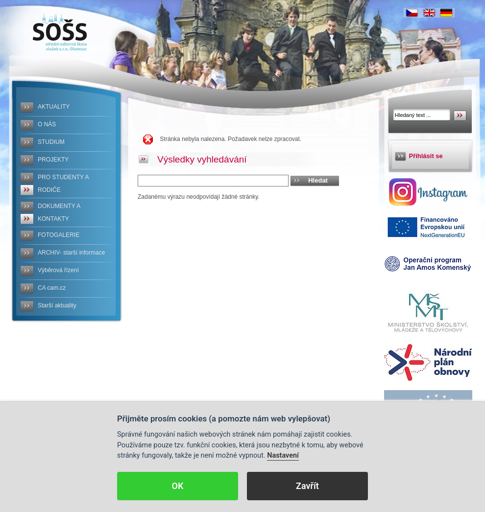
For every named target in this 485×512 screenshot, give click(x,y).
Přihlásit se (426, 156)
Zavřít (307, 486)
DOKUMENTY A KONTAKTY (59, 212)
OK (178, 486)
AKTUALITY (54, 106)
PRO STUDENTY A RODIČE (63, 183)
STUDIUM (51, 142)
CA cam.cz (52, 287)
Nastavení (283, 455)
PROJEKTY (53, 159)
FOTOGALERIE (58, 235)
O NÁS (47, 124)
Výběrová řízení (58, 270)
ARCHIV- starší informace (71, 252)
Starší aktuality (57, 305)
